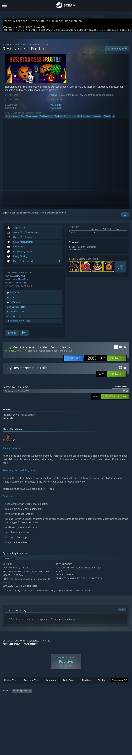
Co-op (88, 118)
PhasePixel (55, 107)
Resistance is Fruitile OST (59, 352)
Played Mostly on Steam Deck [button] (106, 697)
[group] (66, 699)
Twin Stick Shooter (29, 118)
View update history (16, 309)
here (59, 621)
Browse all (121, 389)
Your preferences (32, 646)
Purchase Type (31, 687)
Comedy (97, 118)
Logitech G (8, 420)
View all (122, 611)
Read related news (16, 313)
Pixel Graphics (46, 118)
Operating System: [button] (11, 702)
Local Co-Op (78, 118)
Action (16, 118)
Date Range (69, 687)
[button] (116, 360)
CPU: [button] (29, 702)
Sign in (6, 215)
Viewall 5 (120, 268)
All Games (7, 46)
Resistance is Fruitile (34, 352)
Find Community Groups (18, 323)
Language (51, 687)
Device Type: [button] (56, 702)
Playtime (86, 687)
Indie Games (21, 46)
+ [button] (113, 118)
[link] (95, 360)
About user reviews (12, 646)
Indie (8, 118)
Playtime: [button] (81, 697)
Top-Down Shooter (62, 118)
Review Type (10, 687)
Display (101, 687)
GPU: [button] (41, 702)
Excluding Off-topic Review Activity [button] (54, 697)
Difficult (107, 118)
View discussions (15, 318)
